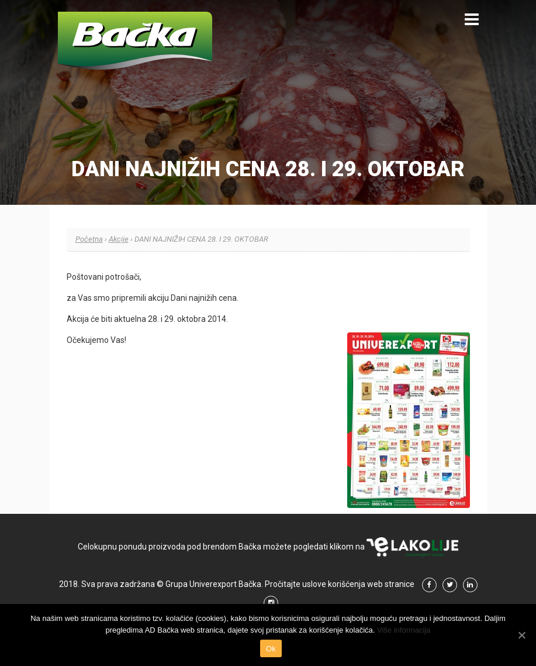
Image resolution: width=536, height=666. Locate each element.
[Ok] (521, 635)
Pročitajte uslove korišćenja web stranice (339, 584)
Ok (271, 648)
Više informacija (404, 630)
